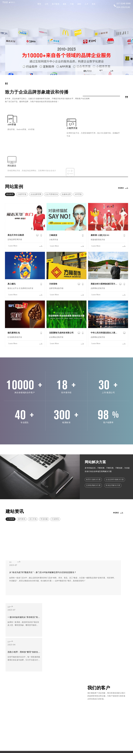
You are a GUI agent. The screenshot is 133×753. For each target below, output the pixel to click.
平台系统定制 (54, 689)
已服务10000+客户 (87, 682)
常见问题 (44, 506)
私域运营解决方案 (113, 473)
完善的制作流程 (71, 692)
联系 (94, 4)
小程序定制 (40, 686)
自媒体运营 (66, 181)
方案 (72, 4)
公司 (46, 4)
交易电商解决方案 (93, 473)
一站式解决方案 (71, 689)
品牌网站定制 (54, 686)
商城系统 (39, 692)
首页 (39, 4)
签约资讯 (21, 506)
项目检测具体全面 (72, 686)
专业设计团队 (71, 679)
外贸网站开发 (40, 682)
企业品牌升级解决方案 (115, 467)
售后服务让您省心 (87, 692)
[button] (102, 70)
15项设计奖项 (85, 689)
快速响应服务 (85, 679)
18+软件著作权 (71, 682)
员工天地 (32, 506)
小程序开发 (22, 181)
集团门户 (39, 689)
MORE (121, 174)
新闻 (79, 4)
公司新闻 (10, 506)
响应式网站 (40, 679)
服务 (64, 4)
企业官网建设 (54, 679)
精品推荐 (10, 181)
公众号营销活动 (51, 181)
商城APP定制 (54, 692)
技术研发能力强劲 (87, 686)
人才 (86, 4)
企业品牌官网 (36, 181)
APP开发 (78, 181)
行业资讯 (55, 506)
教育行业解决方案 (93, 467)
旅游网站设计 (54, 682)
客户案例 (55, 4)
